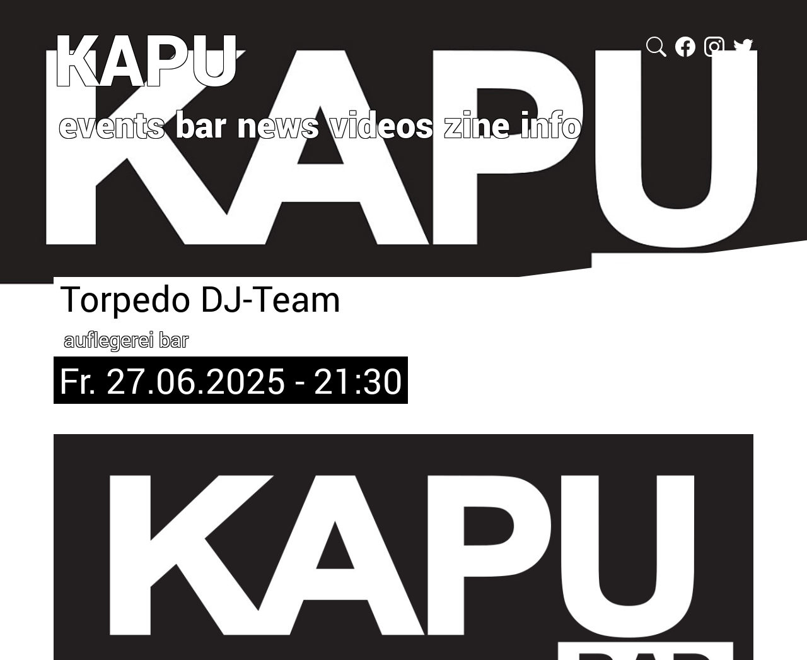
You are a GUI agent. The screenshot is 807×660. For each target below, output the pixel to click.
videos (382, 123)
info (550, 123)
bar (201, 123)
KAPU (147, 58)
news (278, 123)
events (112, 123)
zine (477, 123)
